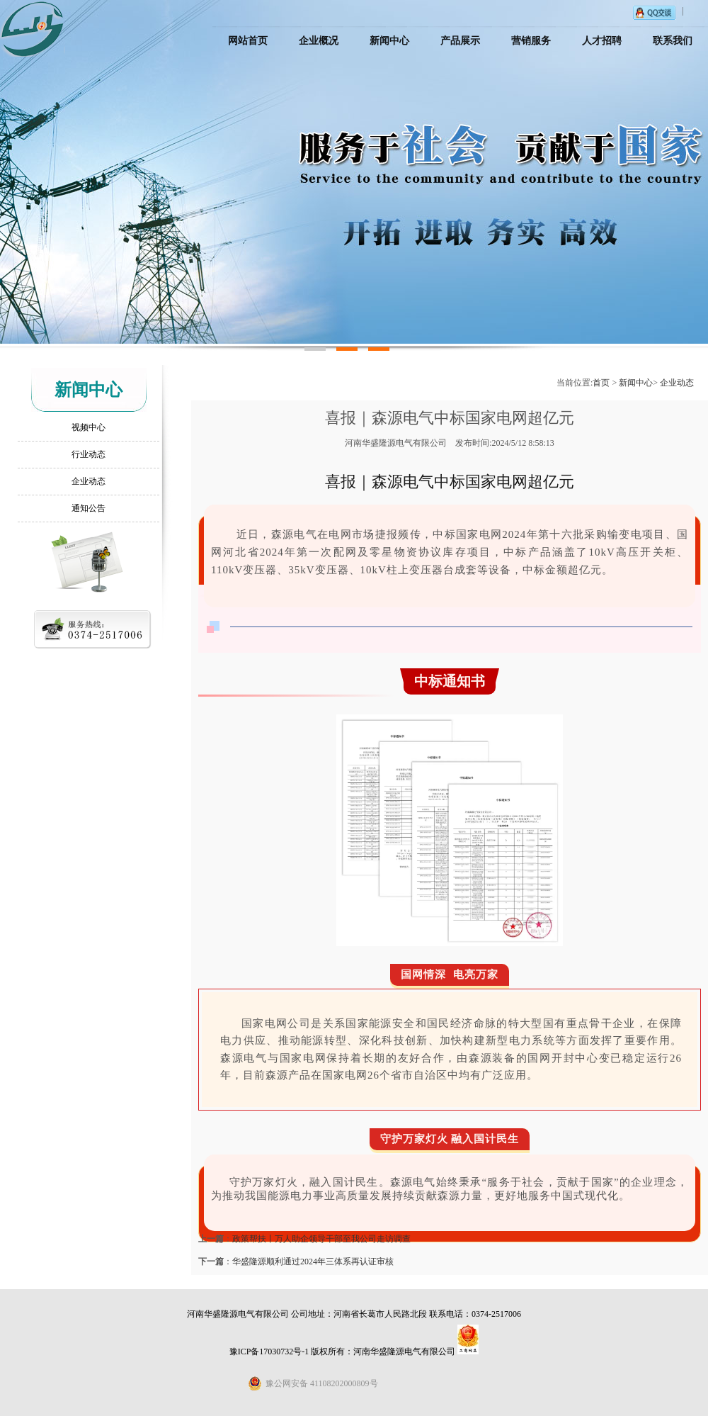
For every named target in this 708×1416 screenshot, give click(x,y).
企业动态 (88, 481)
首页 (601, 383)
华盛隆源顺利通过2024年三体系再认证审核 (313, 1261)
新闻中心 (636, 383)
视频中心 (88, 427)
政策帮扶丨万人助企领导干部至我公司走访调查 (321, 1239)
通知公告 (88, 508)
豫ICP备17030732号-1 (269, 1351)
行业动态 (88, 454)
